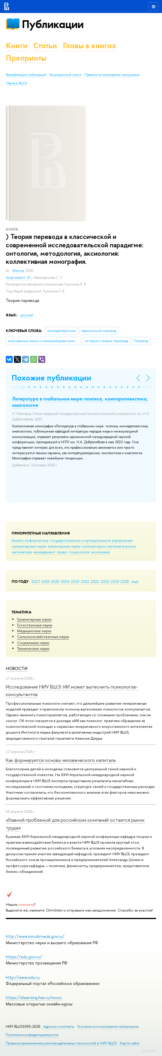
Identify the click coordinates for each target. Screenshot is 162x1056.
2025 (55, 581)
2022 (85, 581)
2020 (105, 581)
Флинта (18, 270)
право (62, 551)
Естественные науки (34, 625)
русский (26, 315)
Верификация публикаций (26, 75)
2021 (95, 581)
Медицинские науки (34, 630)
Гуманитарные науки (34, 619)
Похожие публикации (51, 378)
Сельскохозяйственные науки (43, 636)
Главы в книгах (90, 45)
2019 (115, 581)
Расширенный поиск (65, 75)
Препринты (26, 58)
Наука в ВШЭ (16, 83)
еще (135, 581)
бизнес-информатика (30, 540)
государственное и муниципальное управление (91, 540)
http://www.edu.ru (23, 977)
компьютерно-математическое (109, 546)
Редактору (148, 1050)
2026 (45, 581)
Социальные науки (33, 642)
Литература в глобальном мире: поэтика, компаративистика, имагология (80, 402)
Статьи (45, 45)
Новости (17, 668)
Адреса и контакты (58, 1026)
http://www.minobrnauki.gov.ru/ (35, 936)
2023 (75, 581)
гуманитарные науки (29, 546)
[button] (23, 387)
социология (79, 551)
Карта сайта (129, 1043)
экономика (100, 551)
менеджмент (44, 551)
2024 (65, 581)
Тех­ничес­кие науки (33, 648)
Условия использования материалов (108, 1026)
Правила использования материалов (111, 75)
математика (22, 551)
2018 (125, 581)
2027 (36, 581)
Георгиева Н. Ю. (19, 277)
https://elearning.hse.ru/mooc (34, 997)
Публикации (52, 24)
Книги (17, 45)
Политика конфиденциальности (32, 1034)
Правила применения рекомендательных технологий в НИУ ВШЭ (61, 1043)
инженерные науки (64, 546)
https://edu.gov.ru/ (24, 957)
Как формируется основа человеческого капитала (61, 760)
